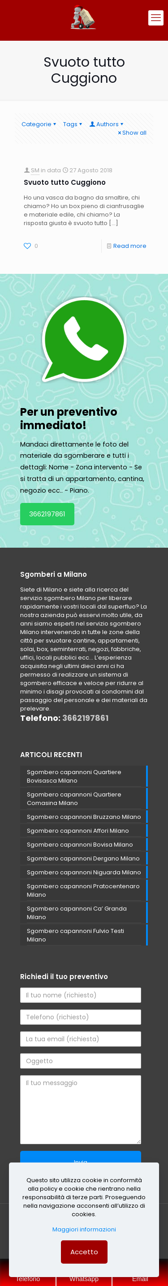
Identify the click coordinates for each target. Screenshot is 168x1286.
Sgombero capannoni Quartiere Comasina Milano (74, 798)
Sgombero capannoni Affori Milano (78, 830)
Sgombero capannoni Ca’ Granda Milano (77, 912)
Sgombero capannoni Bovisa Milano (80, 844)
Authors (107, 124)
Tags (73, 124)
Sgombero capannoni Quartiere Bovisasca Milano (74, 776)
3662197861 (47, 514)
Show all (131, 132)
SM (35, 170)
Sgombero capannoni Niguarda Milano (84, 872)
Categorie (39, 124)
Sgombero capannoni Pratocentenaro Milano (83, 890)
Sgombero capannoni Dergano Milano (83, 858)
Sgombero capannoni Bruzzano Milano (84, 817)
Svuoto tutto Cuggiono (65, 182)
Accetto (84, 1251)
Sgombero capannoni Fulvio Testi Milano (75, 935)
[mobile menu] (156, 18)
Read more (129, 246)
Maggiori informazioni (84, 1229)
